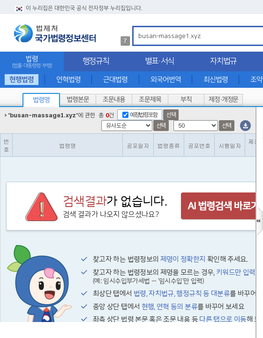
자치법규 (223, 61)
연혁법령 (68, 80)
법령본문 (78, 99)
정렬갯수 (3, 107)
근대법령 (115, 80)
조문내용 (114, 99)
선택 (171, 114)
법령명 (41, 100)
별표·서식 (159, 61)
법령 (32, 62)
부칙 (186, 99)
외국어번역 (165, 80)
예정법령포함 (143, 114)
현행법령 (21, 80)
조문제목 (150, 99)
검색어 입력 (137, 27)
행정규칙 (96, 61)
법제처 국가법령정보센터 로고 (55, 33)
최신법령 (215, 80)
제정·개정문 (223, 99)
